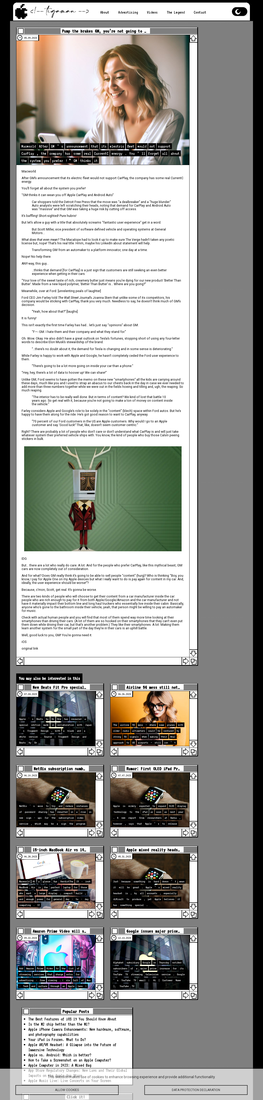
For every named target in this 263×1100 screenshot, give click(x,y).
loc (213, 462)
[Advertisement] (212, 262)
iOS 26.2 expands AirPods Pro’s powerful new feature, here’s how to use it (214, 956)
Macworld (33, 151)
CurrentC (48, 161)
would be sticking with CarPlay (86, 299)
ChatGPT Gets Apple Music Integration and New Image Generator (212, 1018)
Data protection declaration (196, 1091)
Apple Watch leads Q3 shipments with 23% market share (212, 941)
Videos (147, 12)
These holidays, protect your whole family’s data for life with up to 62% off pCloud (213, 1000)
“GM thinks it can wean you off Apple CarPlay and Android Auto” (72, 175)
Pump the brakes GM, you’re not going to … (96, 32)
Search (235, 363)
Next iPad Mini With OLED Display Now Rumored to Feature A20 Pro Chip (211, 977)
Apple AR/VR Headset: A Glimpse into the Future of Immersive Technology (213, 96)
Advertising (125, 12)
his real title (95, 230)
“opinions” (119, 323)
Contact (190, 12)
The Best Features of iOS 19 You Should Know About (214, 43)
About (104, 12)
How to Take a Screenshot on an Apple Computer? (214, 120)
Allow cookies (67, 1091)
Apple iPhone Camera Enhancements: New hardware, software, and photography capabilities (214, 68)
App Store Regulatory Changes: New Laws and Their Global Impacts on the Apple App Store (214, 145)
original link (34, 643)
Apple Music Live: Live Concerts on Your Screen (210, 161)
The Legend (168, 12)
